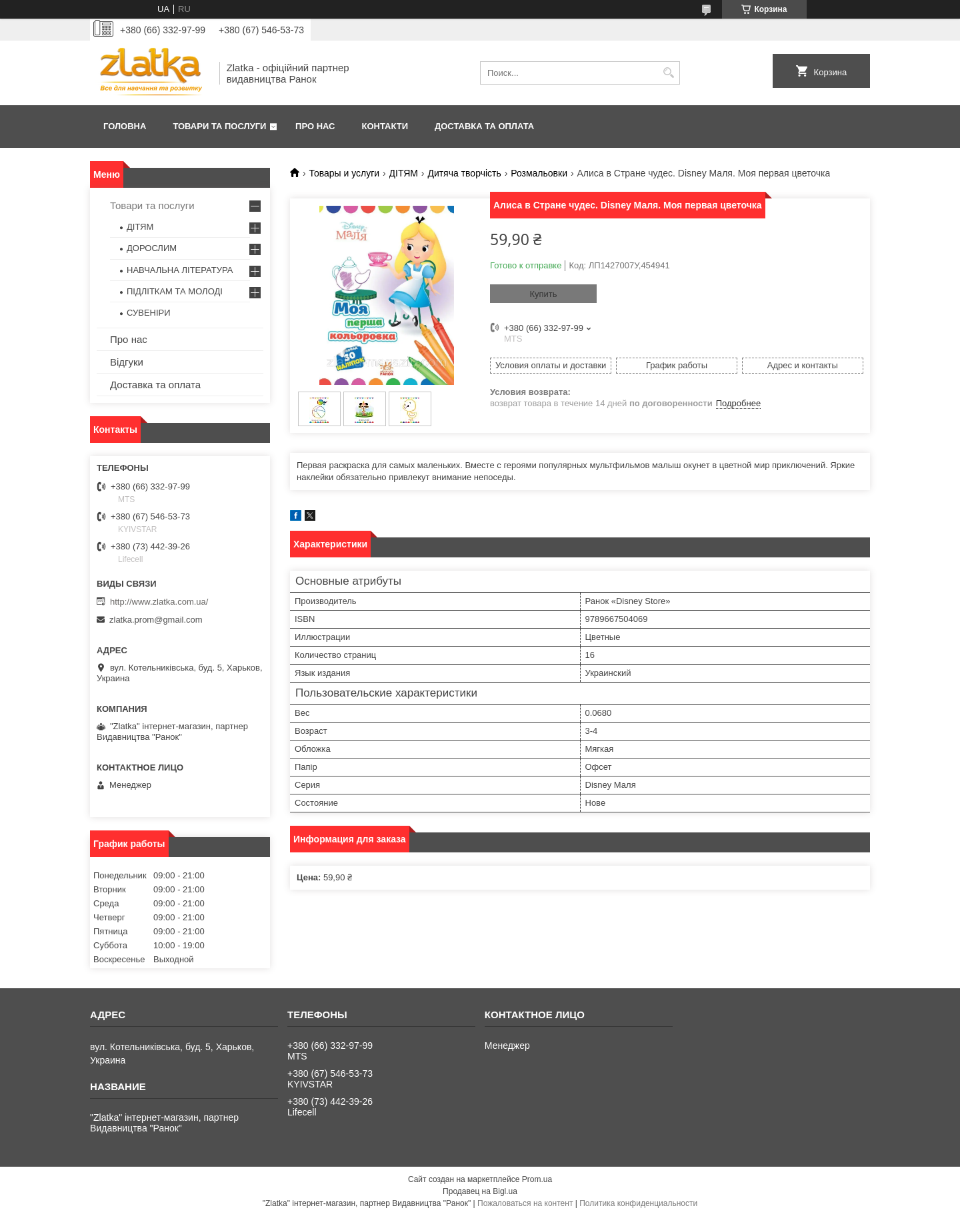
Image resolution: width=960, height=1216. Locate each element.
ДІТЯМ (403, 173)
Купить (543, 294)
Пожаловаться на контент (525, 1203)
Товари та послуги (219, 126)
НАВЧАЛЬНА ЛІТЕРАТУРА (180, 270)
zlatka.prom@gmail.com (156, 620)
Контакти (385, 126)
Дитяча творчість (464, 173)
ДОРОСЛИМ (152, 248)
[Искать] (668, 73)
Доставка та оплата (484, 126)
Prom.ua (537, 1179)
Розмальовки (539, 173)
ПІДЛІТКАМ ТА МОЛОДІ (175, 291)
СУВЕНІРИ (149, 313)
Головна (124, 126)
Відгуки (126, 362)
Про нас (315, 126)
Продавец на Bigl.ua (480, 1191)
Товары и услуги (344, 173)
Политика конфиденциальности (638, 1203)
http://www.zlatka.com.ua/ (159, 602)
